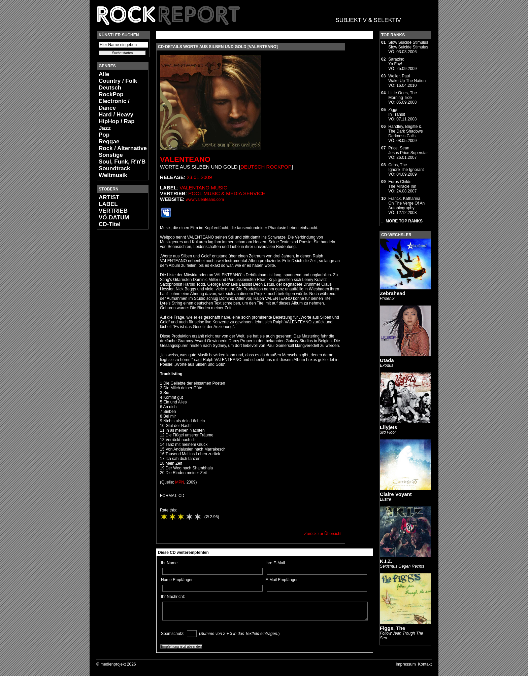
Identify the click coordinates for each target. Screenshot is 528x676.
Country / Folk (118, 81)
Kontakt (425, 664)
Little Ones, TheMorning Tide (402, 95)
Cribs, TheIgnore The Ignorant (406, 167)
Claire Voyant (396, 494)
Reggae (109, 141)
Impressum (406, 664)
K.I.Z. (386, 561)
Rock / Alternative (123, 148)
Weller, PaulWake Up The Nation (407, 78)
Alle (104, 74)
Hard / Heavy (116, 114)
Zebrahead (392, 293)
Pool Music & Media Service (226, 193)
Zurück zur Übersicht (322, 533)
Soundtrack (114, 168)
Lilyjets (388, 427)
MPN (179, 482)
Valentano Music (203, 187)
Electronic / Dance (114, 104)
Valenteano (185, 159)
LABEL (108, 204)
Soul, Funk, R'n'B (122, 161)
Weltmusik (113, 175)
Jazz (105, 128)
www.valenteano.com (205, 199)
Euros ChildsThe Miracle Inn (402, 184)
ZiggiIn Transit (396, 112)
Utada (387, 360)
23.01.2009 (199, 177)
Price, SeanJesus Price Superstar (408, 150)
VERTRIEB (113, 211)
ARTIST (109, 197)
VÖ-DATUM (114, 217)
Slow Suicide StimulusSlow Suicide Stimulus (408, 44)
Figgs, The (392, 628)
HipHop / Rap (117, 121)
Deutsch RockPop (111, 91)
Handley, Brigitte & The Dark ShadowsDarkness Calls (405, 131)
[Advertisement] (117, 335)
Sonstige (111, 155)
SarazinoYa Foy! (396, 61)
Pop (104, 135)
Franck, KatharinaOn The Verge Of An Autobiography (406, 203)
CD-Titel (110, 224)
